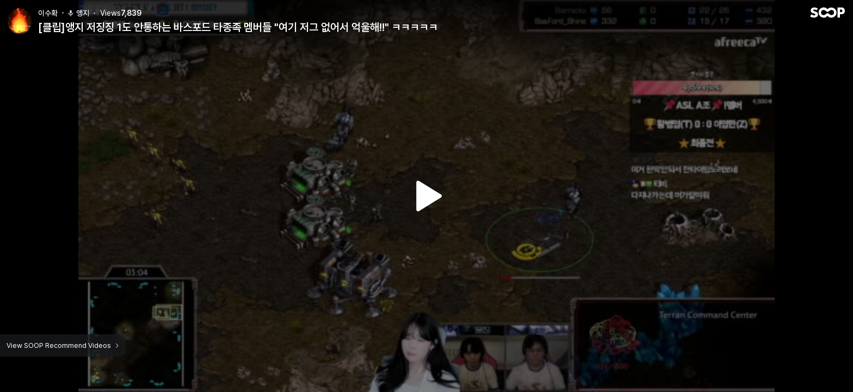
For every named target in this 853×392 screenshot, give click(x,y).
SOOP (827, 12)
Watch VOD (426, 196)
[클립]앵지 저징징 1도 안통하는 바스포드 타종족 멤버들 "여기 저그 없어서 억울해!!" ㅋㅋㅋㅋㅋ (238, 27)
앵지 (78, 13)
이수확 (48, 13)
